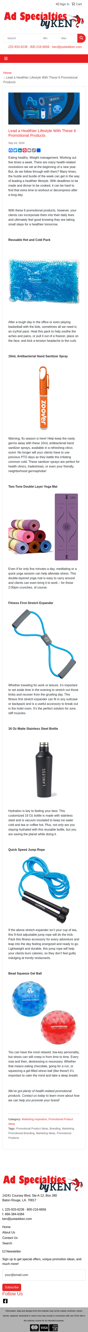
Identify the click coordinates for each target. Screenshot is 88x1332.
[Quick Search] (21, 38)
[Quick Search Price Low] (50, 38)
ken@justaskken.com (67, 46)
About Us (8, 1232)
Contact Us (10, 1237)
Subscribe (12, 1287)
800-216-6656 (39, 46)
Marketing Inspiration (34, 1119)
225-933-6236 (18, 46)
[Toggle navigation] (6, 58)
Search (7, 1243)
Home (7, 72)
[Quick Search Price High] (68, 38)
